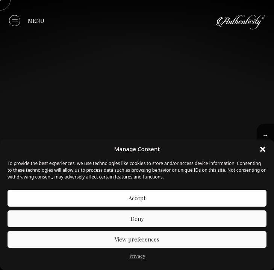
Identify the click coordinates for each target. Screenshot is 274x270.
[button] (262, 149)
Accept (137, 198)
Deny (137, 218)
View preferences (137, 239)
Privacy (137, 256)
